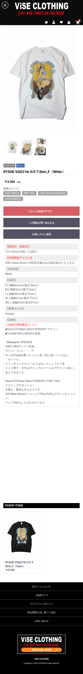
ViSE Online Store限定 (53, 193)
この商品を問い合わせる (41, 222)
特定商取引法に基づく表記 (41, 612)
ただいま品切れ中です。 (41, 211)
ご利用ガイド (41, 595)
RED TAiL (29, 193)
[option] (41, 81)
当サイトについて (41, 586)
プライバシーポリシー (41, 603)
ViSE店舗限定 (13, 198)
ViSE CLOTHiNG (41, 659)
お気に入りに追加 (41, 234)
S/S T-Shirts (12, 193)
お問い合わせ (41, 621)
